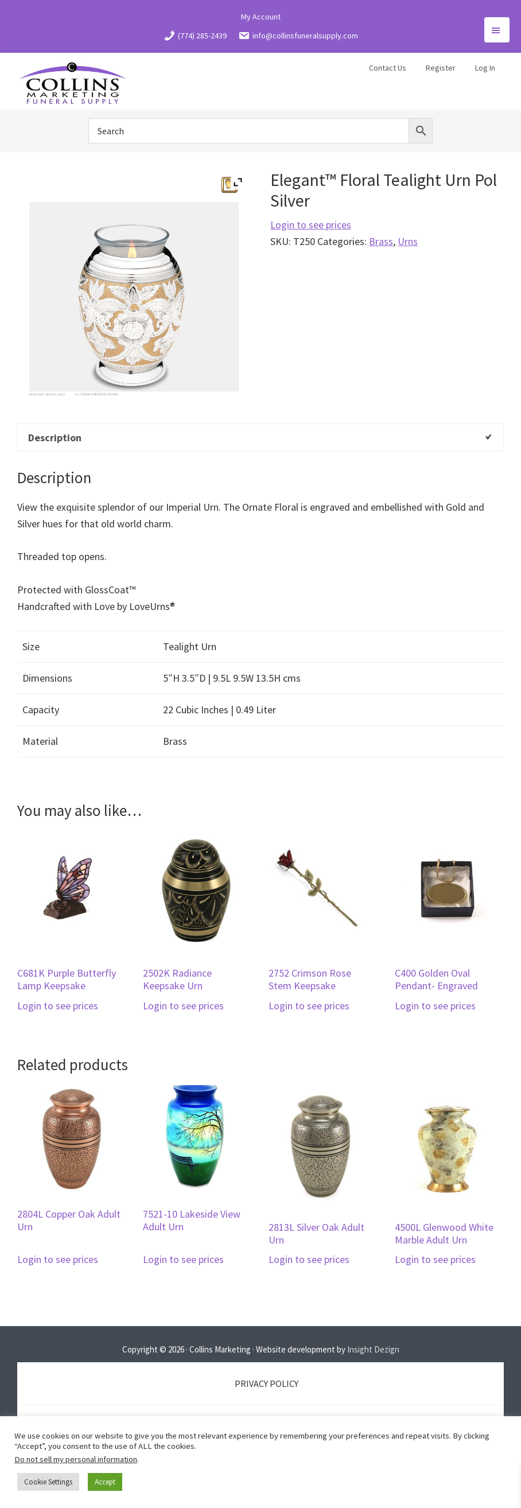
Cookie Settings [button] (48, 1482)
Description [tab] (54, 437)
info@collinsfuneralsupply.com (298, 35)
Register (441, 68)
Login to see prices (310, 224)
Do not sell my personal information (75, 1459)
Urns (408, 241)
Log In (485, 68)
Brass (381, 241)
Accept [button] (105, 1482)
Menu (497, 29)
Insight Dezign (373, 1349)
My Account (261, 16)
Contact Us (387, 68)
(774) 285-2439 (195, 35)
